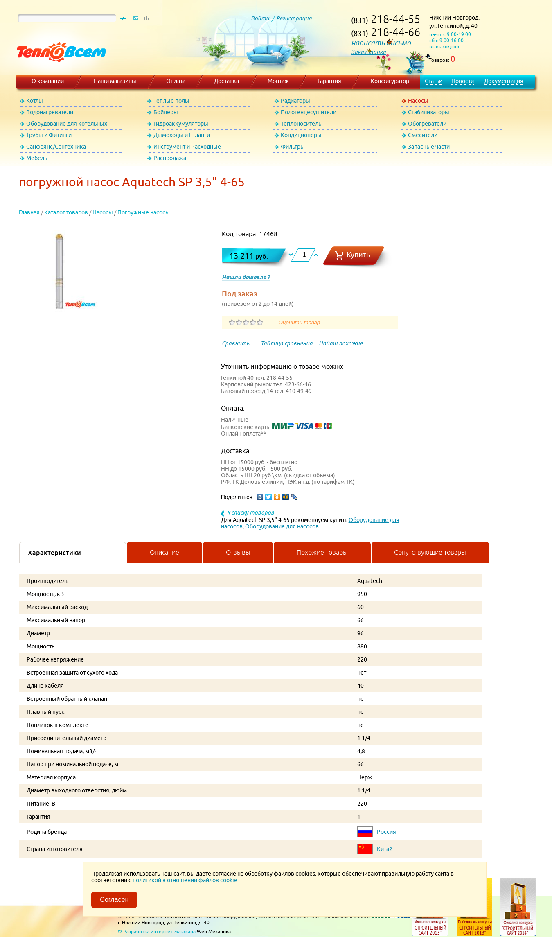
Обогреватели (427, 123)
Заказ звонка (368, 52)
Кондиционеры (301, 135)
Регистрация (294, 18)
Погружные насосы (143, 212)
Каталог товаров (66, 212)
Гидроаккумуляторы (180, 123)
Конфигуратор (390, 81)
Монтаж (278, 81)
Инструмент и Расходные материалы (187, 148)
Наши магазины (115, 81)
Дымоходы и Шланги (181, 135)
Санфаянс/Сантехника (56, 146)
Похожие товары (322, 552)
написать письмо (381, 42)
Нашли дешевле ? (246, 277)
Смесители (422, 135)
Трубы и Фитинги (49, 135)
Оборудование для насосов (282, 526)
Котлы (34, 100)
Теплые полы (171, 100)
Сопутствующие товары (430, 552)
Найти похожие (341, 343)
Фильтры (293, 146)
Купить (358, 255)
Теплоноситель (301, 123)
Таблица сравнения (287, 343)
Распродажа (169, 158)
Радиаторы (295, 100)
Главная (29, 212)
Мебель (36, 158)
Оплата (175, 81)
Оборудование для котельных (66, 123)
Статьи (433, 81)
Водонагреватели (49, 112)
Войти (260, 18)
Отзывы (238, 552)
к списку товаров (250, 512)
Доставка (226, 81)
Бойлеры (165, 112)
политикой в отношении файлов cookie (185, 880)
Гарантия (329, 81)
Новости (462, 81)
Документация (503, 81)
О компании (48, 81)
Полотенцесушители (308, 112)
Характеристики (54, 553)
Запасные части (429, 146)
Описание (164, 552)
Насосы (418, 100)
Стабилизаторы (428, 112)
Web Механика (214, 931)
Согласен (114, 899)
